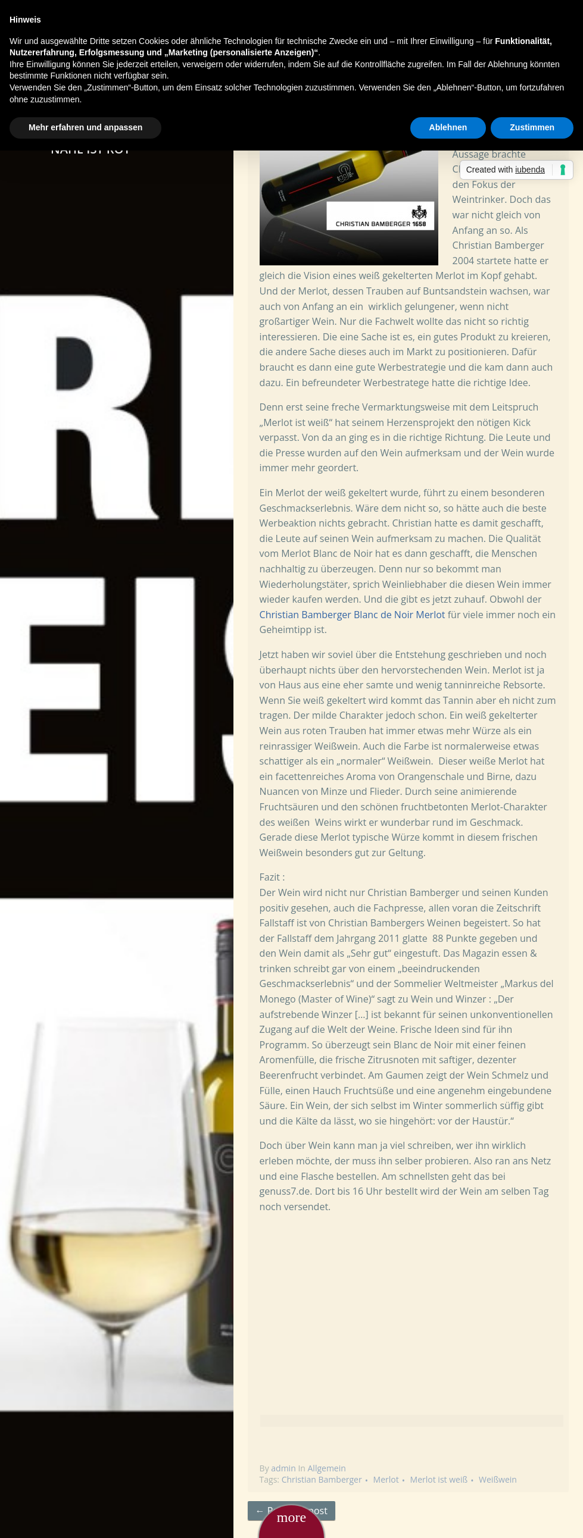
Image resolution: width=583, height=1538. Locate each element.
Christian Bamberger (322, 1479)
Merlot (386, 1479)
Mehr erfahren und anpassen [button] (85, 127)
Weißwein (498, 1479)
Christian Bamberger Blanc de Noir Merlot (352, 614)
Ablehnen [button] (448, 127)
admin (283, 1468)
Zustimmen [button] (532, 127)
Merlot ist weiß (439, 1479)
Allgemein (327, 1468)
